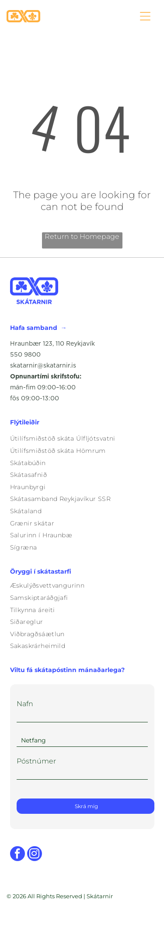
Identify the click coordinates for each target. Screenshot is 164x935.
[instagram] (34, 854)
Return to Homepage (82, 236)
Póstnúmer (36, 761)
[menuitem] (82, 439)
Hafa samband (33, 328)
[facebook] (17, 854)
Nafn (25, 704)
